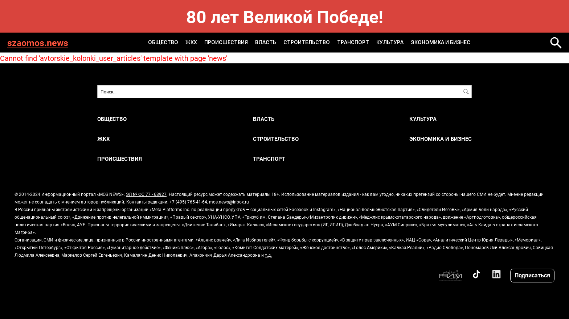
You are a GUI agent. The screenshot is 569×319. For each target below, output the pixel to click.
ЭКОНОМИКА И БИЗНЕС (440, 42)
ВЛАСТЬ (265, 42)
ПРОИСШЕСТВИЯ (226, 42)
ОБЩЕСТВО (163, 42)
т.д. (268, 255)
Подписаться (532, 275)
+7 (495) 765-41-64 (188, 202)
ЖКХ (191, 42)
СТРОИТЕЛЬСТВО (306, 42)
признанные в (109, 240)
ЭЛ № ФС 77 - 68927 (146, 194)
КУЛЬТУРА (390, 42)
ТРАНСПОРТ (353, 42)
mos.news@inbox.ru (229, 202)
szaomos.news (37, 42)
